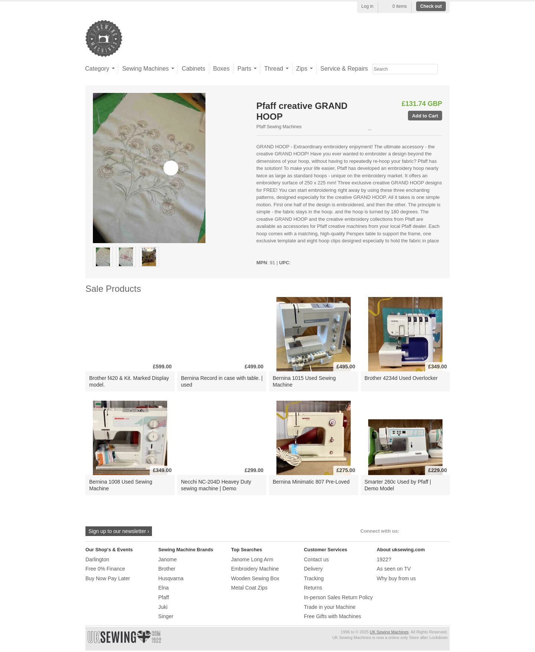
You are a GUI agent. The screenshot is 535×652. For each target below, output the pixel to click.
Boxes (221, 68)
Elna (163, 588)
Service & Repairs (344, 68)
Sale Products (113, 289)
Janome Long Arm (252, 559)
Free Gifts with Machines (332, 616)
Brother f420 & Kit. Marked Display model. (129, 381)
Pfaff (163, 597)
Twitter (420, 531)
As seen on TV (394, 569)
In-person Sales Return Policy (338, 597)
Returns (313, 588)
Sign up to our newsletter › (118, 531)
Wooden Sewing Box (255, 578)
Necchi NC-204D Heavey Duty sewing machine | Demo (216, 485)
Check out (431, 6)
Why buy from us (396, 578)
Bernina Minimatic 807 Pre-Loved (311, 482)
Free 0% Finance (105, 569)
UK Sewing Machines (389, 632)
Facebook (408, 531)
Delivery (313, 569)
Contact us (316, 559)
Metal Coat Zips (249, 588)
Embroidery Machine (255, 569)
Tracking (314, 578)
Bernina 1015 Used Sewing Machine (304, 381)
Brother (166, 569)
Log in (367, 6)
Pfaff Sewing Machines (279, 126)
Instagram (433, 531)
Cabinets (193, 68)
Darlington (97, 559)
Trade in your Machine (330, 607)
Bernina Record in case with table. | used (222, 381)
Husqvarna (171, 578)
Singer (165, 616)
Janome (167, 559)
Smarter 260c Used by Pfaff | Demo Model (397, 485)
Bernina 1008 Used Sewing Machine (120, 485)
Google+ (445, 531)
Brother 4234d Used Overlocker (401, 378)
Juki (163, 607)
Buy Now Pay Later (107, 578)
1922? (384, 559)
